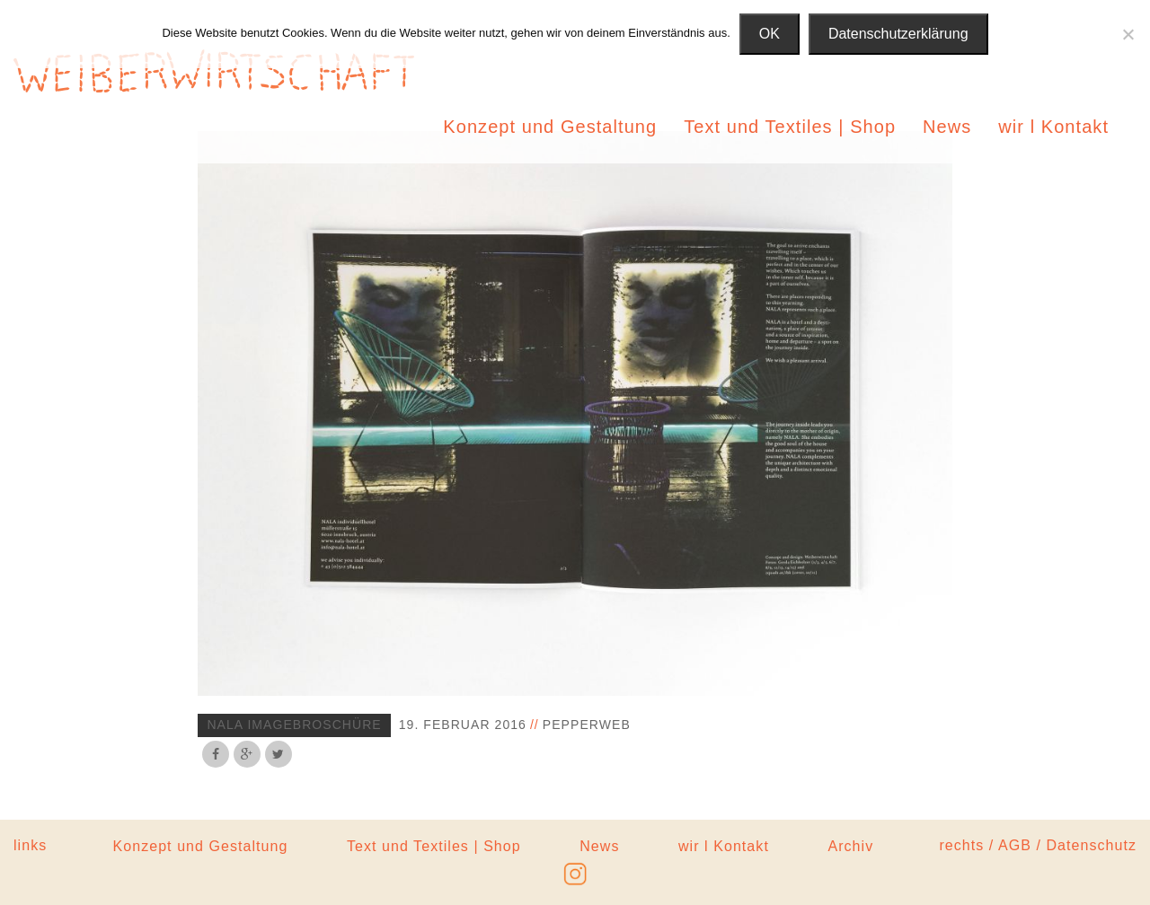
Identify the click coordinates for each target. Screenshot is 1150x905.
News (947, 126)
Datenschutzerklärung (898, 33)
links (30, 845)
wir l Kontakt (1053, 126)
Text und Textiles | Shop (790, 126)
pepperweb (587, 724)
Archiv (850, 846)
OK (769, 33)
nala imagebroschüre (294, 724)
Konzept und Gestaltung (550, 126)
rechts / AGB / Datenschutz (1038, 845)
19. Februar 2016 (462, 724)
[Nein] (1128, 34)
